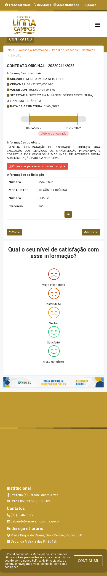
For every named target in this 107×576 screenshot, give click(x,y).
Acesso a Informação (33, 50)
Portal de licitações (65, 50)
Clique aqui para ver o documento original (37, 166)
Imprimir (91, 232)
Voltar (14, 232)
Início (10, 50)
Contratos (88, 50)
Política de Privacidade (46, 560)
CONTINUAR (88, 561)
